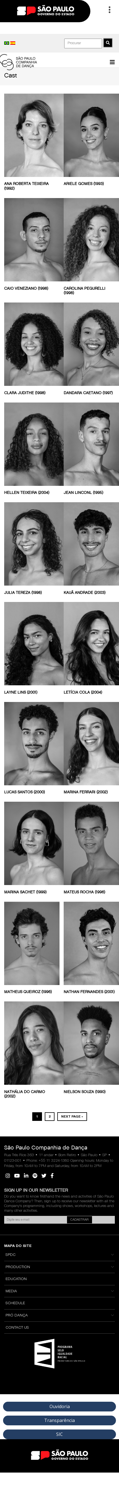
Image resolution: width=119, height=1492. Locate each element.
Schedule (15, 1303)
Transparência (59, 1420)
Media (11, 1291)
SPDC (11, 1255)
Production (18, 1267)
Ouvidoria (59, 1406)
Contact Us (17, 1327)
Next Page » (72, 1116)
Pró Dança (17, 1315)
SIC (59, 1434)
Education (16, 1279)
